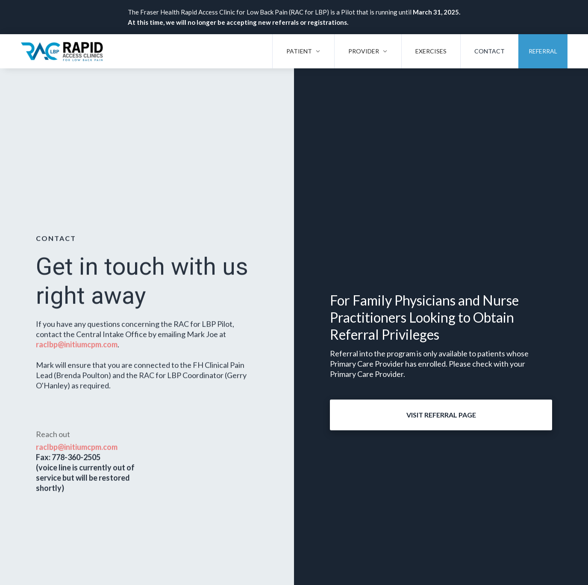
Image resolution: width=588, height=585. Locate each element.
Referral (543, 51)
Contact (489, 51)
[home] (62, 51)
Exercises (431, 51)
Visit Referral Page (441, 415)
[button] (303, 51)
